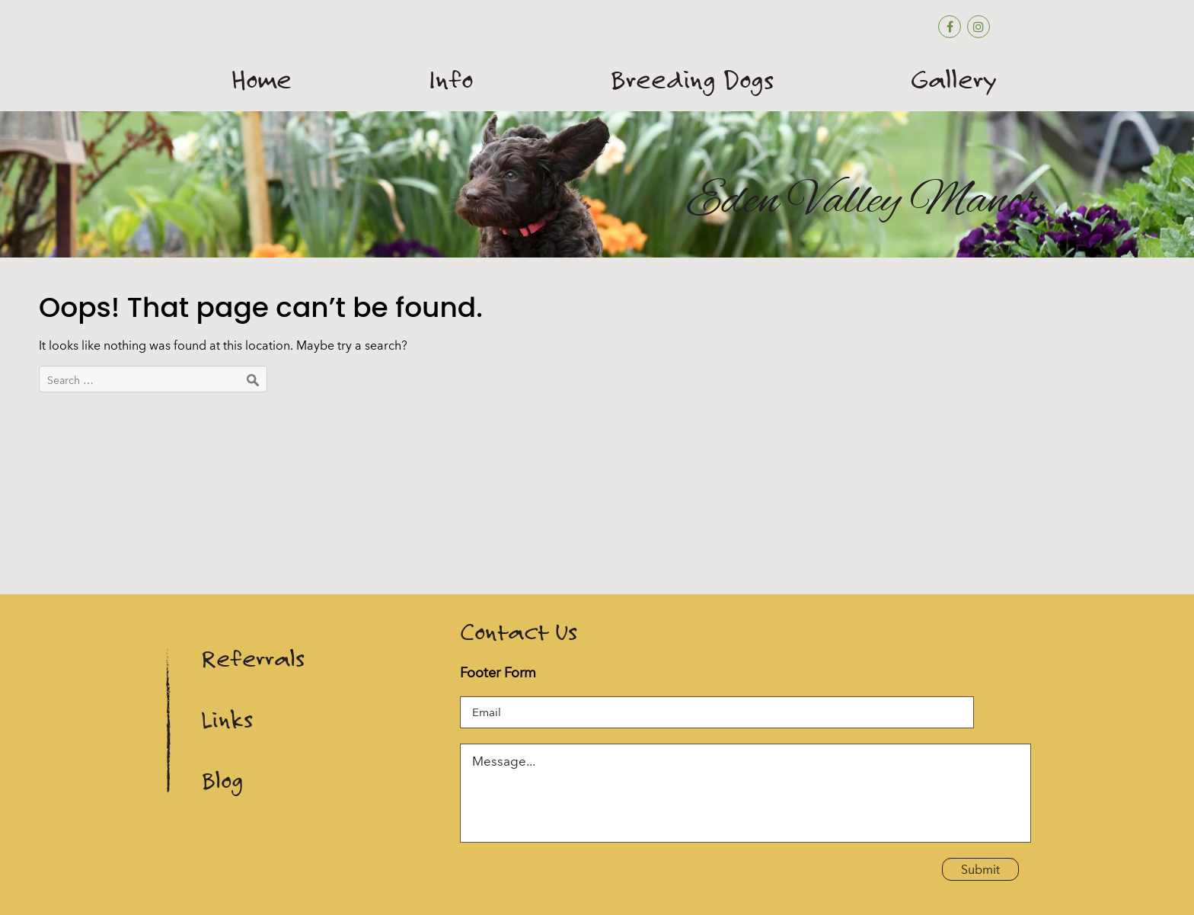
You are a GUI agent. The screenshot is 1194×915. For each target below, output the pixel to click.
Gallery (954, 80)
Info (451, 80)
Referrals (253, 658)
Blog (222, 780)
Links (227, 719)
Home (261, 80)
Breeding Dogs (692, 80)
